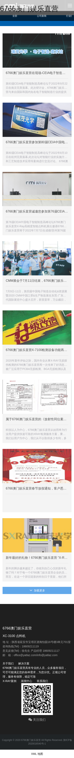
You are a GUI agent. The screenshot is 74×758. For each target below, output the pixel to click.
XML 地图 (37, 753)
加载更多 (37, 590)
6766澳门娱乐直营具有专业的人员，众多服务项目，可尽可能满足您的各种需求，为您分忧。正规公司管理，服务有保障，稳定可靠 (35, 672)
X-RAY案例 (9, 681)
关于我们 (8, 663)
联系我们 (42, 681)
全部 (14, 16)
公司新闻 (41, 16)
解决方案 (23, 663)
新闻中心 (26, 681)
